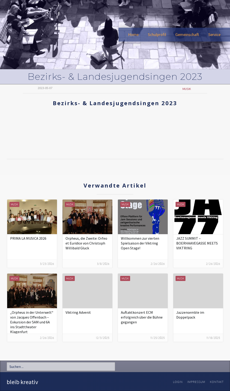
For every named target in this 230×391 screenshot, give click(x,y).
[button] (157, 35)
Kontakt (217, 382)
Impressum (196, 382)
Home (133, 34)
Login (178, 382)
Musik (186, 89)
